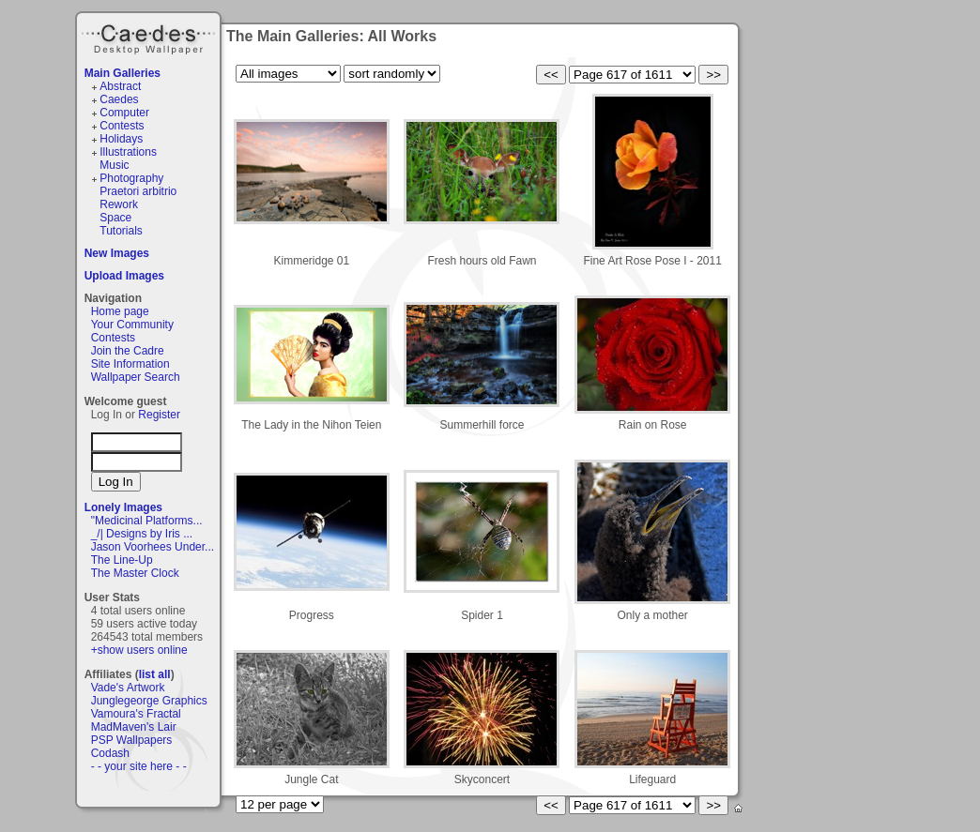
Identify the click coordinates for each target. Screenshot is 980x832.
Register (159, 414)
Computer (124, 112)
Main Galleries (122, 73)
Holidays (121, 138)
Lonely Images (123, 507)
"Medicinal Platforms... (147, 520)
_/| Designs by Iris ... (142, 533)
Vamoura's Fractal (136, 713)
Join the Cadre (127, 350)
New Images (116, 253)
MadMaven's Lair (133, 727)
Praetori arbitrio (138, 191)
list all (155, 674)
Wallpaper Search (135, 377)
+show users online (139, 650)
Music (114, 165)
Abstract (120, 86)
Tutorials (121, 230)
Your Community (132, 324)
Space (115, 217)
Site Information (130, 364)
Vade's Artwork (128, 687)
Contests (122, 125)
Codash (110, 753)
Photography (131, 178)
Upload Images (124, 275)
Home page (120, 311)
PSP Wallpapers (132, 740)
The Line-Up (122, 560)
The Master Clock (135, 573)
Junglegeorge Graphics (149, 700)
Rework (119, 204)
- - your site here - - (139, 766)
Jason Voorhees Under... (152, 546)
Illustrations (128, 152)
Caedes (150, 36)
